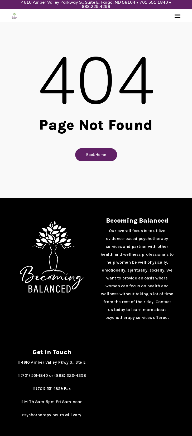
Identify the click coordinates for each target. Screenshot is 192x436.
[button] (177, 15)
